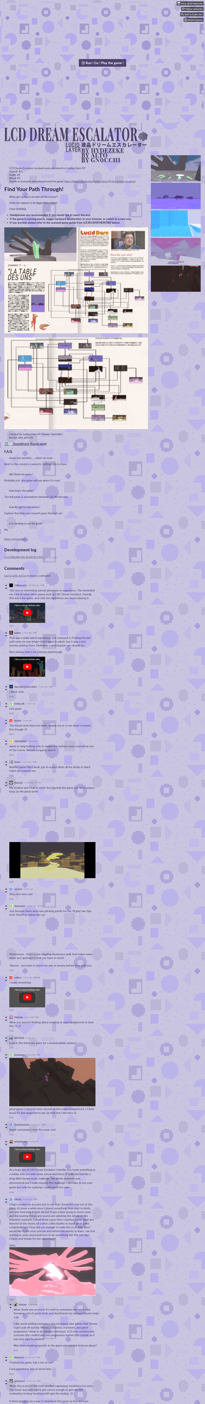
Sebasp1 (17, 1199)
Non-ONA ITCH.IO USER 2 (25, 687)
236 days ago (33, 585)
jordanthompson (21, 1141)
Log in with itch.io (15, 575)
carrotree (18, 889)
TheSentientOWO (22, 1124)
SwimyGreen (19, 1381)
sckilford (17, 977)
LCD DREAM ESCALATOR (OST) (23, 557)
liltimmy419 (19, 1357)
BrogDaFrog (19, 1055)
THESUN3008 (20, 741)
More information (16, 539)
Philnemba (18, 1017)
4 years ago (35, 1124)
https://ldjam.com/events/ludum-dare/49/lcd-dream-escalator (100, 181)
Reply (11, 625)
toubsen (17, 633)
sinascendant (19, 906)
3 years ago (27, 720)
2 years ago (27, 633)
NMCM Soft (19, 1038)
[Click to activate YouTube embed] (27, 613)
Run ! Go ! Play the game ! (102, 63)
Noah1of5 (18, 782)
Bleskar (17, 762)
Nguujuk (17, 720)
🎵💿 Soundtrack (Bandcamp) (25, 444)
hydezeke (23, 1304)
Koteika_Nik (19, 703)
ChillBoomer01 (20, 585)
